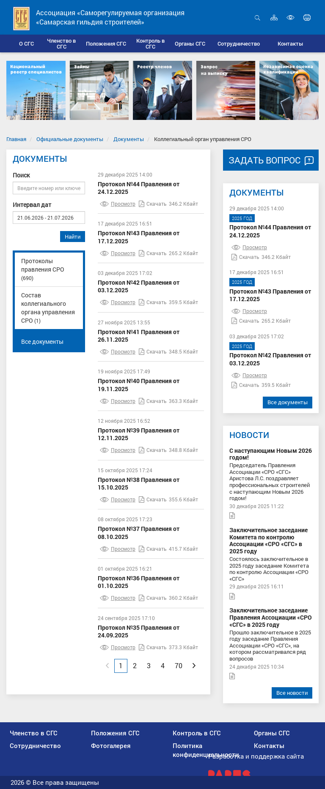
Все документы (42, 341)
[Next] (194, 665)
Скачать (153, 203)
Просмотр (117, 203)
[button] (61, 43)
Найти (72, 236)
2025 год (242, 218)
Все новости (292, 692)
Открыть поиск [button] (257, 17)
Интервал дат (32, 205)
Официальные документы (69, 139)
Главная (16, 139)
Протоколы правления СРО (42, 269)
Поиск (21, 175)
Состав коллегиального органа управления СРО (48, 307)
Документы (128, 139)
